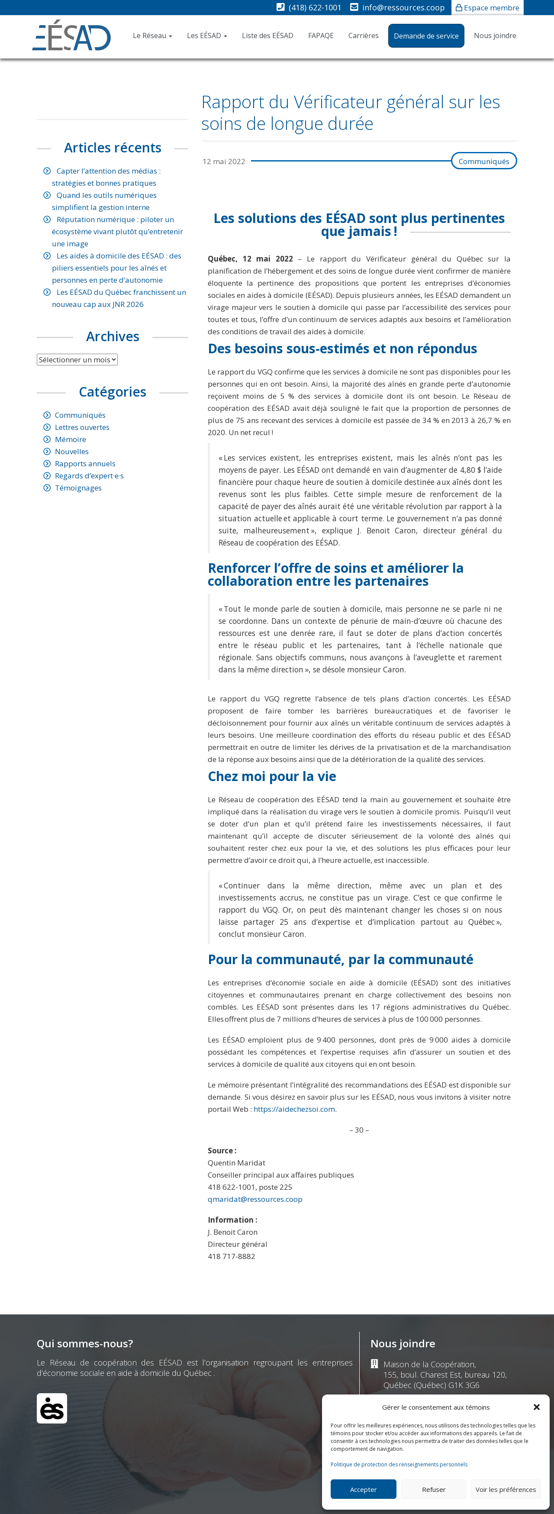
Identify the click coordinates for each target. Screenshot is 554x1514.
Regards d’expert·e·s (89, 476)
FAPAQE (321, 35)
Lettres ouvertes (82, 427)
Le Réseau (152, 35)
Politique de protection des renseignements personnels (399, 1464)
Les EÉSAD (207, 35)
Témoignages (78, 488)
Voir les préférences (506, 1489)
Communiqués (484, 161)
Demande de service (426, 36)
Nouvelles (72, 451)
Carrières (363, 35)
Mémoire (70, 439)
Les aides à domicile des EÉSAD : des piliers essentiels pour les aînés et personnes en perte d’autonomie (116, 268)
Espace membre (491, 8)
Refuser (434, 1489)
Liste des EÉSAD (267, 35)
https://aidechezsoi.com (294, 1109)
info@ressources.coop (403, 7)
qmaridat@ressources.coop (255, 1199)
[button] (536, 1407)
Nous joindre (495, 35)
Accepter (363, 1489)
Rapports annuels (85, 463)
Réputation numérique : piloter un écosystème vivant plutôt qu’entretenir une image (117, 231)
